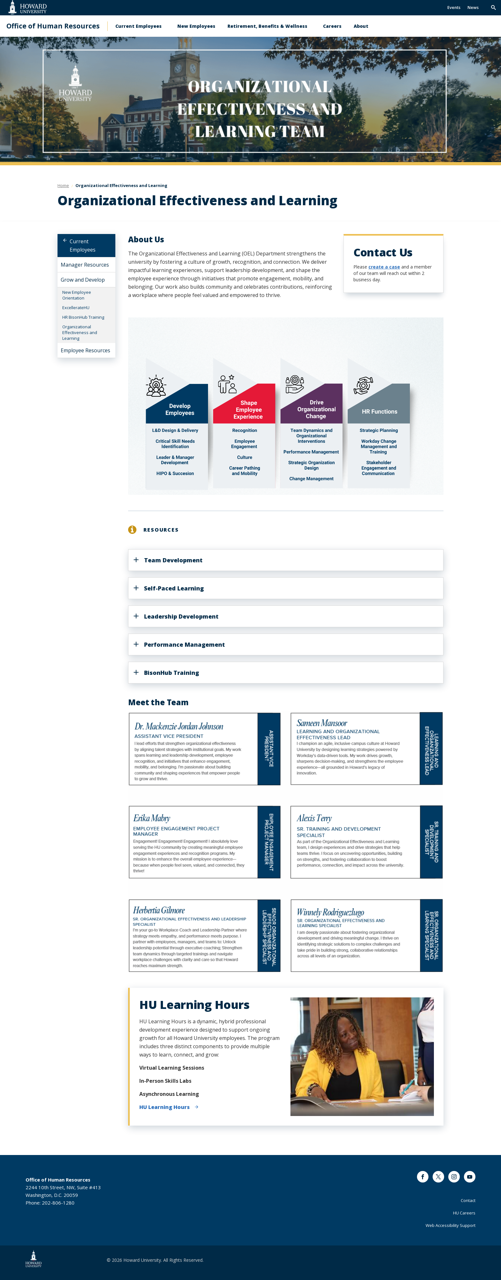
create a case (384, 267)
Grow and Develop (83, 279)
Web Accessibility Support (450, 1225)
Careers (332, 26)
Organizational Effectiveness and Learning (79, 332)
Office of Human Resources (53, 26)
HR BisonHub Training (83, 317)
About (361, 26)
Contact (468, 1200)
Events (453, 7)
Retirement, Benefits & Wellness (267, 26)
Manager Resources (85, 264)
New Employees (196, 26)
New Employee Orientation (76, 295)
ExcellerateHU (75, 307)
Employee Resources (85, 350)
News (473, 7)
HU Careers (464, 1213)
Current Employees (138, 26)
